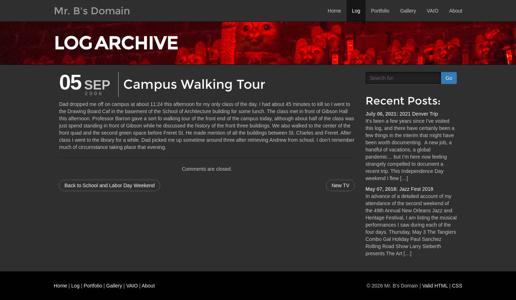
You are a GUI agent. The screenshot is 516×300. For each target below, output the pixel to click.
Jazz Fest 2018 (416, 189)
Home (334, 11)
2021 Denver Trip (419, 114)
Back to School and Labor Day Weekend (109, 185)
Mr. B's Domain (92, 11)
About (455, 11)
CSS (457, 286)
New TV (340, 185)
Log (356, 11)
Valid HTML (435, 286)
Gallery (408, 11)
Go (448, 78)
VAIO (432, 11)
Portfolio (380, 11)
